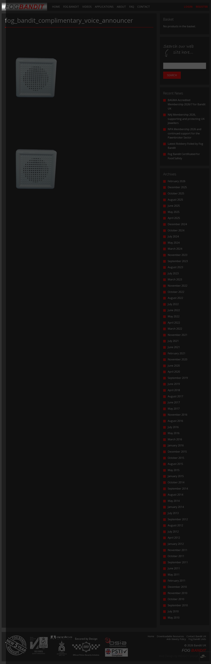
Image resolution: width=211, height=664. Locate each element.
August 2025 (175, 199)
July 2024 (173, 236)
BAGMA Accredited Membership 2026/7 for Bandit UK (186, 104)
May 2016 (173, 433)
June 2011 (174, 568)
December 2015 (177, 451)
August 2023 (175, 267)
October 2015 (176, 458)
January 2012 (176, 544)
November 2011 (177, 550)
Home (56, 7)
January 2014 (176, 507)
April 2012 (174, 537)
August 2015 (175, 464)
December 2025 (177, 187)
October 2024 (176, 230)
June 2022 (174, 310)
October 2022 (176, 292)
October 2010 (176, 599)
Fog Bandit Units (197, 639)
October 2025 (176, 193)
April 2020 (174, 371)
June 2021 (174, 347)
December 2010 (177, 587)
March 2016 (175, 439)
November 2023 (177, 255)
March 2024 (175, 248)
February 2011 (176, 580)
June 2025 (174, 205)
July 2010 (173, 611)
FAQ (131, 7)
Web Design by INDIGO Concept (182, 656)
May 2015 (173, 470)
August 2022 (175, 298)
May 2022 (173, 316)
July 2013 (173, 513)
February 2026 (176, 181)
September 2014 (178, 488)
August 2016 (175, 421)
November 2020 (177, 359)
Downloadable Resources (170, 636)
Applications (104, 7)
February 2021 (176, 353)
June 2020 (174, 365)
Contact (143, 7)
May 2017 (173, 408)
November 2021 (177, 335)
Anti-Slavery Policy (176, 639)
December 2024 (177, 224)
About (121, 7)
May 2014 (173, 501)
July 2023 (173, 273)
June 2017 (174, 402)
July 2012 (173, 531)
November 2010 (177, 593)
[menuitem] (56, 6)
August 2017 (175, 396)
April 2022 (174, 322)
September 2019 (178, 378)
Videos (87, 7)
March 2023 (175, 279)
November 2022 (177, 285)
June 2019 (174, 384)
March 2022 (175, 328)
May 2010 (173, 617)
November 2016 (177, 414)
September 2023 (178, 261)
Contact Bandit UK (196, 636)
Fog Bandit (71, 7)
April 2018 (174, 390)
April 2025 (174, 218)
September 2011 (178, 562)
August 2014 (175, 494)
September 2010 (178, 605)
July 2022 (173, 304)
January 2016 (176, 445)
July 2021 (173, 341)
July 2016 (173, 427)
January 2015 (176, 476)
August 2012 (175, 525)
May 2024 (173, 242)
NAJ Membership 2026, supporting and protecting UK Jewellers (186, 119)
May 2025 (173, 212)
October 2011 (176, 556)
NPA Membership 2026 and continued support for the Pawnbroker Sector (184, 133)
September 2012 (178, 519)
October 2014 (176, 482)
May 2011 (173, 574)
